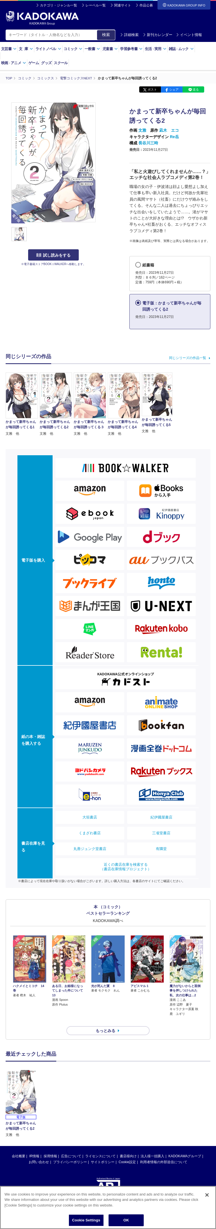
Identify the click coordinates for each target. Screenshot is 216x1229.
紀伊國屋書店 (161, 817)
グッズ (46, 63)
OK (126, 1221)
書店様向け (128, 1146)
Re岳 (174, 136)
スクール (61, 63)
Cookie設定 (127, 1152)
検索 (106, 34)
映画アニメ (13, 63)
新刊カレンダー (157, 35)
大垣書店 (89, 817)
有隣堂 (161, 848)
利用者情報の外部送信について (163, 1152)
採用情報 (50, 1146)
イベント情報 (189, 35)
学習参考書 (131, 49)
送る (196, 89)
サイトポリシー (102, 1152)
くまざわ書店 (90, 833)
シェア (174, 89)
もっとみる (105, 1020)
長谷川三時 (148, 142)
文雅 (142, 130)
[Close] (207, 1196)
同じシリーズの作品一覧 (187, 358)
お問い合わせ (39, 1152)
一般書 (92, 49)
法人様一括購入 (152, 1146)
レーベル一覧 (96, 5)
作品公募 (146, 5)
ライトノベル (48, 49)
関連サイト (122, 5)
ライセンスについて (100, 1146)
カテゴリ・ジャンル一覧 (58, 5)
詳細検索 (129, 35)
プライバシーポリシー (70, 1152)
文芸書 (9, 49)
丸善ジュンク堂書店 (89, 848)
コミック (73, 49)
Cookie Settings (86, 1221)
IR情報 (34, 1146)
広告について (71, 1146)
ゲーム (33, 63)
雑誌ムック (181, 49)
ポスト (152, 89)
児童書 (110, 49)
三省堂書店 (161, 833)
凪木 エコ (169, 130)
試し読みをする (53, 255)
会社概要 (18, 1146)
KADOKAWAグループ (184, 1146)
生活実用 (155, 49)
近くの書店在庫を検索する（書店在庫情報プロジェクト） (125, 866)
